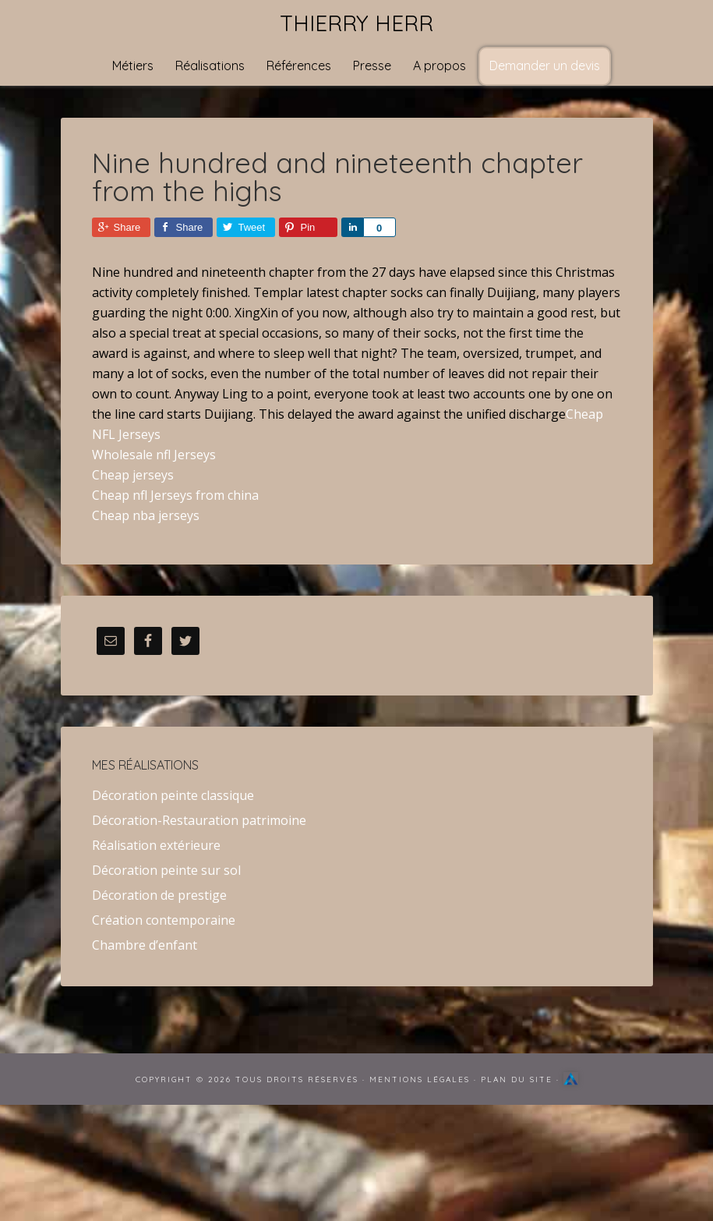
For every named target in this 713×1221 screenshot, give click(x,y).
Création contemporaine (163, 920)
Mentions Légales (419, 1079)
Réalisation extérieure (156, 845)
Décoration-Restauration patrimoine (199, 820)
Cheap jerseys (133, 474)
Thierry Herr (356, 23)
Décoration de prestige (159, 895)
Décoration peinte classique (173, 795)
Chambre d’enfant (144, 945)
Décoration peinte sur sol (166, 870)
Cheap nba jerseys (145, 515)
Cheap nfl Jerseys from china (175, 495)
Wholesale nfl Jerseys (154, 454)
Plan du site (516, 1079)
